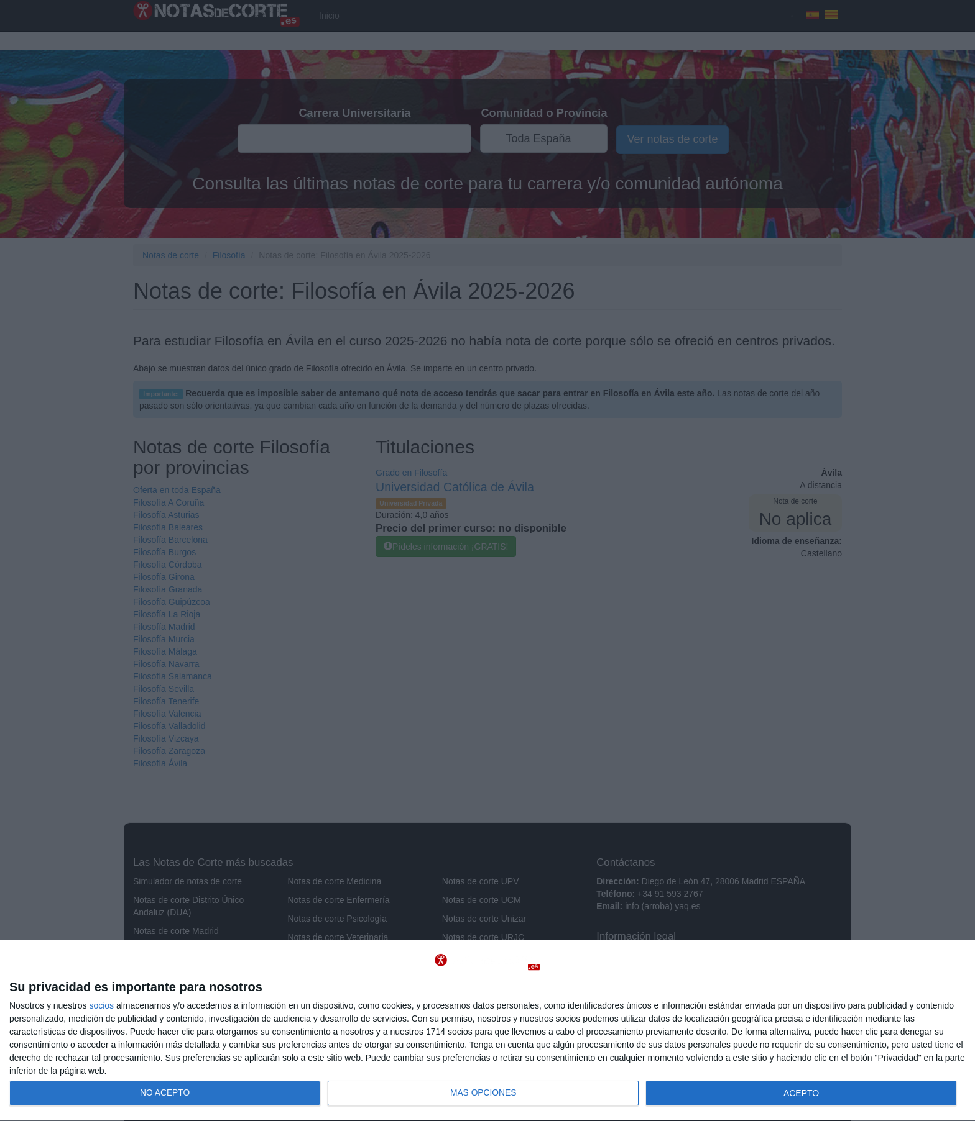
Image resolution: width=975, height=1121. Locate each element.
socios (101, 1005)
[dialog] (487, 1031)
